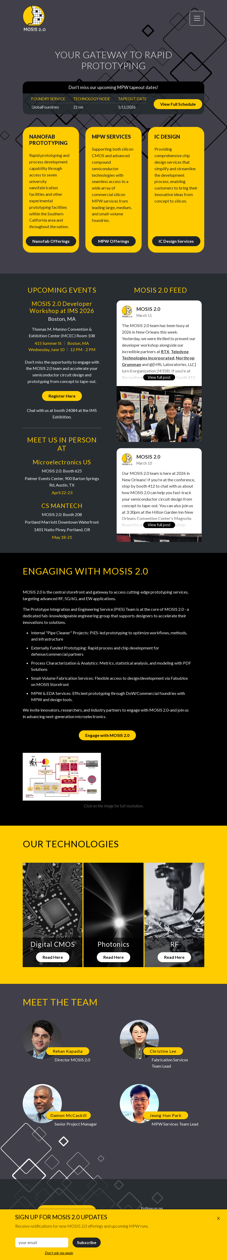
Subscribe (86, 1242)
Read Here (53, 957)
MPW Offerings (113, 241)
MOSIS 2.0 (148, 309)
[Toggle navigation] (197, 18)
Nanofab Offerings (51, 241)
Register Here (62, 395)
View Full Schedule (178, 104)
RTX (165, 351)
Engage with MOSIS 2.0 (107, 735)
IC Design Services (176, 241)
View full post (159, 377)
